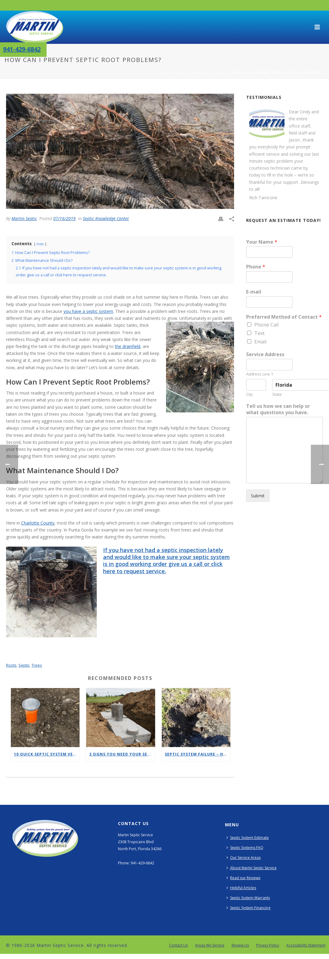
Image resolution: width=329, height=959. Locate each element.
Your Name (261, 242)
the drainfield (127, 346)
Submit (258, 496)
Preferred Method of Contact (284, 317)
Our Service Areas (243, 857)
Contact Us (178, 945)
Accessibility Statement (305, 945)
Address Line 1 (259, 374)
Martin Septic (24, 218)
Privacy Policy (267, 945)
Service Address (265, 354)
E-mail (253, 292)
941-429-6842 (22, 49)
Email (260, 341)
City (249, 394)
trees (36, 665)
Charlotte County (37, 523)
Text (259, 333)
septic (24, 665)
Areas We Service (209, 945)
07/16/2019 (64, 218)
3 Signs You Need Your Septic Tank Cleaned (122, 754)
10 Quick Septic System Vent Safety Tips (47, 754)
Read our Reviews (243, 877)
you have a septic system (88, 311)
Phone (255, 267)
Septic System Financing (248, 907)
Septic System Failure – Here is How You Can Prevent (197, 754)
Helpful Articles (241, 887)
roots (11, 665)
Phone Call (266, 324)
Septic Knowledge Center (202, 72)
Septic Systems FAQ (244, 847)
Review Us (240, 945)
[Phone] (269, 277)
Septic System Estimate (247, 837)
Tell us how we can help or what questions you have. (278, 409)
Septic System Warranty (248, 897)
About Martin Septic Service (251, 867)
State (277, 394)
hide (40, 244)
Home (166, 72)
